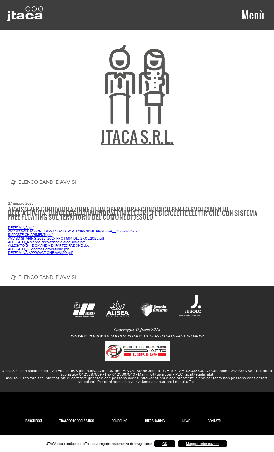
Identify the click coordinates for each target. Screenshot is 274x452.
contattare (163, 381)
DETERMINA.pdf (20, 228)
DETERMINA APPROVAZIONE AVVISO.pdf (40, 253)
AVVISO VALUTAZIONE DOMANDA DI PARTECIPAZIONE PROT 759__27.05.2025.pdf (73, 231)
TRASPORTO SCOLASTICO (76, 421)
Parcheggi (33, 421)
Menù (253, 15)
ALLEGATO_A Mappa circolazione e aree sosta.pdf (46, 242)
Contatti (214, 421)
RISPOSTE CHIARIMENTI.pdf (30, 235)
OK (164, 444)
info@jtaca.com (159, 374)
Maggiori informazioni (202, 444)
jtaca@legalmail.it (198, 374)
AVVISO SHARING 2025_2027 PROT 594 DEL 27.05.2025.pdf (56, 238)
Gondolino (119, 421)
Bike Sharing (155, 421)
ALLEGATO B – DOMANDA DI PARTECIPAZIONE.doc (48, 246)
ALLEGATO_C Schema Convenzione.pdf (38, 249)
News (186, 421)
